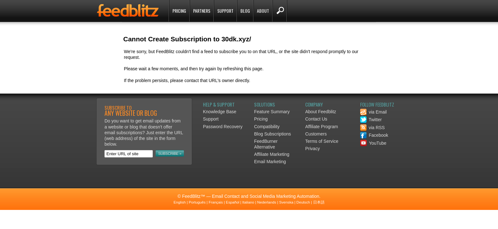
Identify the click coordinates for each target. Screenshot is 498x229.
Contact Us (316, 118)
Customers (316, 133)
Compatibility (266, 126)
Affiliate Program (321, 126)
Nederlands (266, 202)
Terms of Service (321, 141)
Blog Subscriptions (272, 133)
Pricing (179, 10)
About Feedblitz (320, 111)
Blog (245, 10)
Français (216, 202)
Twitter (371, 119)
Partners (201, 10)
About (263, 10)
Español (232, 202)
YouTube (373, 143)
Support (225, 10)
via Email (373, 111)
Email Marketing (270, 161)
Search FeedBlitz (280, 11)
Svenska (286, 202)
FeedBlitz (128, 11)
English (179, 202)
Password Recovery (223, 126)
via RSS (372, 127)
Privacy (312, 148)
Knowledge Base (219, 111)
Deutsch (303, 202)
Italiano (248, 202)
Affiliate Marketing (271, 154)
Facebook (374, 135)
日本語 (319, 202)
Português (197, 202)
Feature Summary (272, 111)
